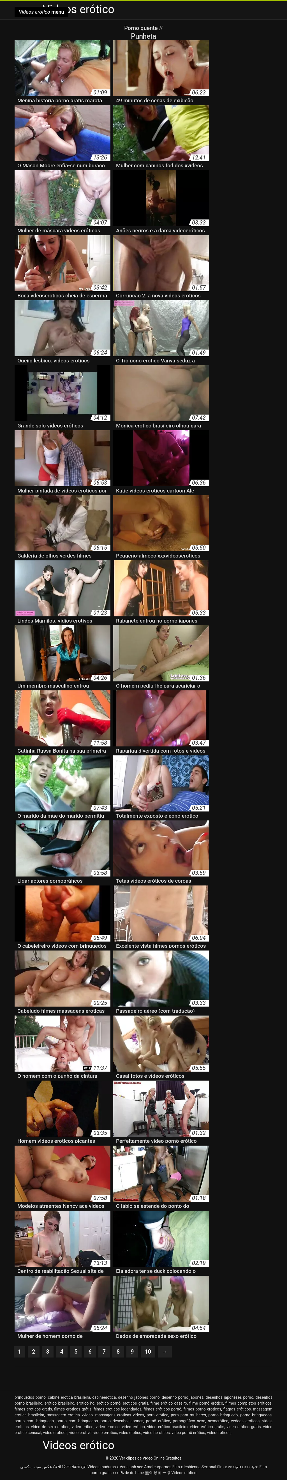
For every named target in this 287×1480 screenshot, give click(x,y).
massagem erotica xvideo (70, 1415)
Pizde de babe (131, 1472)
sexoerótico (218, 1421)
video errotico (105, 1432)
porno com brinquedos (77, 1421)
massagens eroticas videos (119, 1415)
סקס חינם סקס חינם (241, 1467)
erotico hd (85, 1403)
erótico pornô (109, 1403)
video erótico (133, 1426)
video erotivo (80, 1432)
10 (148, 1352)
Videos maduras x (103, 1467)
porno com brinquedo (34, 1421)
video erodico (107, 1426)
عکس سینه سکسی (36, 1467)
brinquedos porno (30, 1397)
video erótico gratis (243, 1426)
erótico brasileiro (59, 1403)
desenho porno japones (182, 1397)
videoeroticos (218, 1432)
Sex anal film (213, 1467)
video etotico (130, 1432)
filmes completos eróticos (248, 1403)
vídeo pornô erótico (188, 1432)
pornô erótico (158, 1421)
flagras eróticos (237, 1409)
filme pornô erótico (206, 1403)
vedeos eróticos (245, 1421)
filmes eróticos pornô (162, 1409)
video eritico (83, 1426)
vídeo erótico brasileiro (167, 1426)
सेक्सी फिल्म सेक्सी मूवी (69, 1467)
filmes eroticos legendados (118, 1409)
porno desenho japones (122, 1421)
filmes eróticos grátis (72, 1409)
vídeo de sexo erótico (50, 1426)
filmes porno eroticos (202, 1409)
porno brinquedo (223, 1415)
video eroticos (55, 1432)
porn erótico (157, 1415)
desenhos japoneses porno (229, 1397)
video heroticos (156, 1432)
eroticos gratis (135, 1403)
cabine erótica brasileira (69, 1397)
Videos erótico (183, 1472)
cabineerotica (104, 1397)
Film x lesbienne (186, 1467)
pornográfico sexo (189, 1421)
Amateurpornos (157, 1467)
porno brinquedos (256, 1415)
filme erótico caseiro (169, 1403)
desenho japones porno (139, 1397)
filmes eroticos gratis (33, 1409)
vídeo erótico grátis (207, 1426)
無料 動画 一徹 (157, 1472)
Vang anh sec (131, 1467)
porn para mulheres (188, 1415)
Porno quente (141, 28)
